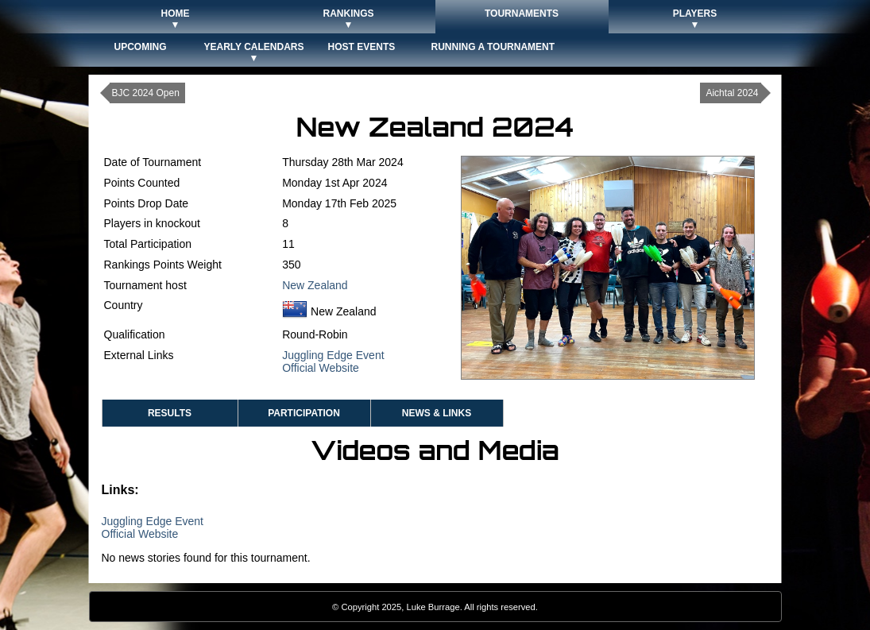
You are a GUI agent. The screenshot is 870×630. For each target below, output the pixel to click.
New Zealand (315, 285)
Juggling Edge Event (333, 355)
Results (169, 413)
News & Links (436, 413)
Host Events (362, 46)
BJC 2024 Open (146, 93)
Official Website (320, 367)
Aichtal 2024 (732, 93)
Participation (304, 413)
